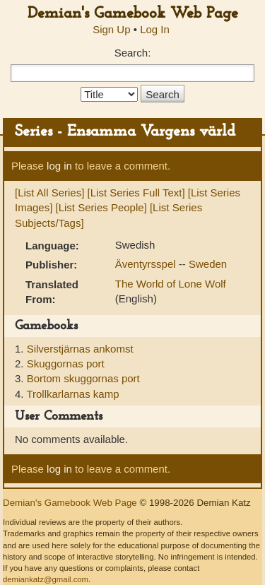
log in (59, 166)
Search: (132, 53)
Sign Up (111, 29)
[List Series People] (101, 207)
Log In (155, 29)
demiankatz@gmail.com (45, 579)
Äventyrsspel (147, 264)
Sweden (208, 264)
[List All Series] (49, 193)
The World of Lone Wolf (170, 284)
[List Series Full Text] (136, 193)
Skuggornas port (66, 364)
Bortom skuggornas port (83, 378)
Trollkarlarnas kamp (72, 394)
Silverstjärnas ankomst (80, 349)
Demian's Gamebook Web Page (133, 14)
